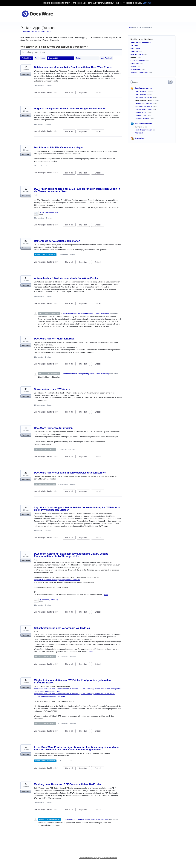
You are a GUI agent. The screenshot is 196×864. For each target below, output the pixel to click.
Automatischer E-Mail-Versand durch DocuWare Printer (66, 278)
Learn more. (148, 3)
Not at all (70, 92)
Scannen (134, 66)
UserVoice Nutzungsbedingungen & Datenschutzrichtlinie (98, 858)
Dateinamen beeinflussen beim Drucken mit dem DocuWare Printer (73, 67)
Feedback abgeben (143, 88)
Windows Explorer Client (139, 72)
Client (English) (141, 94)
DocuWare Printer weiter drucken (53, 428)
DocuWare (140, 138)
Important (84, 92)
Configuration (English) (143, 97)
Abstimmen (26, 74)
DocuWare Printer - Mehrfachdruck (54, 338)
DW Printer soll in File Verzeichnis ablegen (58, 147)
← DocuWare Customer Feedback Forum (35, 31)
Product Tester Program (143, 130)
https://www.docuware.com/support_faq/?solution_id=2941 (57, 580)
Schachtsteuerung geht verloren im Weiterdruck (62, 628)
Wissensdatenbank (143, 124)
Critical (99, 92)
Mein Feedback (106, 58)
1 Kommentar (38, 124)
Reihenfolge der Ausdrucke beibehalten (57, 241)
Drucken (48, 85)
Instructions (140, 127)
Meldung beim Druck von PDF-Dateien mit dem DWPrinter (67, 784)
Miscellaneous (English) (144, 109)
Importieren (135, 63)
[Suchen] (170, 82)
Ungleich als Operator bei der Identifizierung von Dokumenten (70, 108)
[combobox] (150, 82)
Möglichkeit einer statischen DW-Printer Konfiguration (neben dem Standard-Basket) (72, 681)
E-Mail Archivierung (138, 60)
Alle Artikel (139, 133)
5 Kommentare (39, 296)
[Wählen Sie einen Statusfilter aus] (87, 58)
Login (130, 27)
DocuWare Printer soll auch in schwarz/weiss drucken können (70, 472)
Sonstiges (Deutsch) (142, 118)
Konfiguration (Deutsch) (144, 106)
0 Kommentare (39, 85)
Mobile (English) (141, 115)
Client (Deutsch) (141, 91)
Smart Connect (136, 69)
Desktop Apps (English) (144, 103)
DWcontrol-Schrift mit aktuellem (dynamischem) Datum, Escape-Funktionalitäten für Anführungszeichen (71, 555)
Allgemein (134, 51)
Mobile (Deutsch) (141, 112)
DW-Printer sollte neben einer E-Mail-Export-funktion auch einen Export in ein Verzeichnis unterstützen (77, 190)
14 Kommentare (39, 405)
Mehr (106, 595)
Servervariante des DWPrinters (52, 389)
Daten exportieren (137, 54)
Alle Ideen (134, 45)
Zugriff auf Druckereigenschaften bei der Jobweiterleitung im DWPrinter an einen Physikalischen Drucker (77, 508)
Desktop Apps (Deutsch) (144, 100)
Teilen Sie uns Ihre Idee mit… (142, 42)
